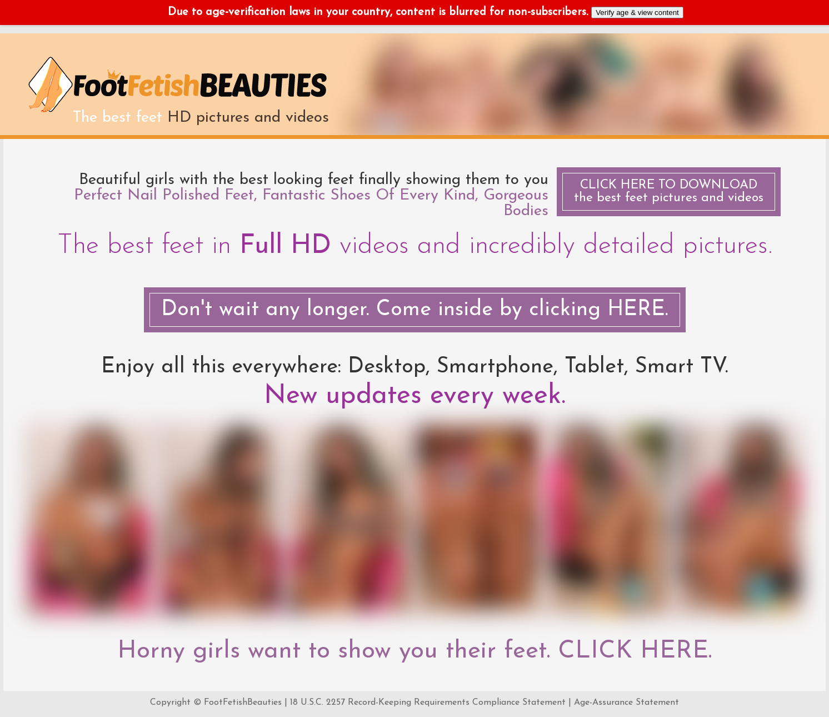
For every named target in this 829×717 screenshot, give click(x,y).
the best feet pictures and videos (668, 192)
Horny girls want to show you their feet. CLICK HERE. (414, 651)
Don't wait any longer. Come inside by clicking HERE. (414, 310)
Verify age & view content (637, 12)
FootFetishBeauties (243, 702)
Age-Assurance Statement (626, 702)
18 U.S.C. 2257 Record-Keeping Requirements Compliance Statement (428, 702)
